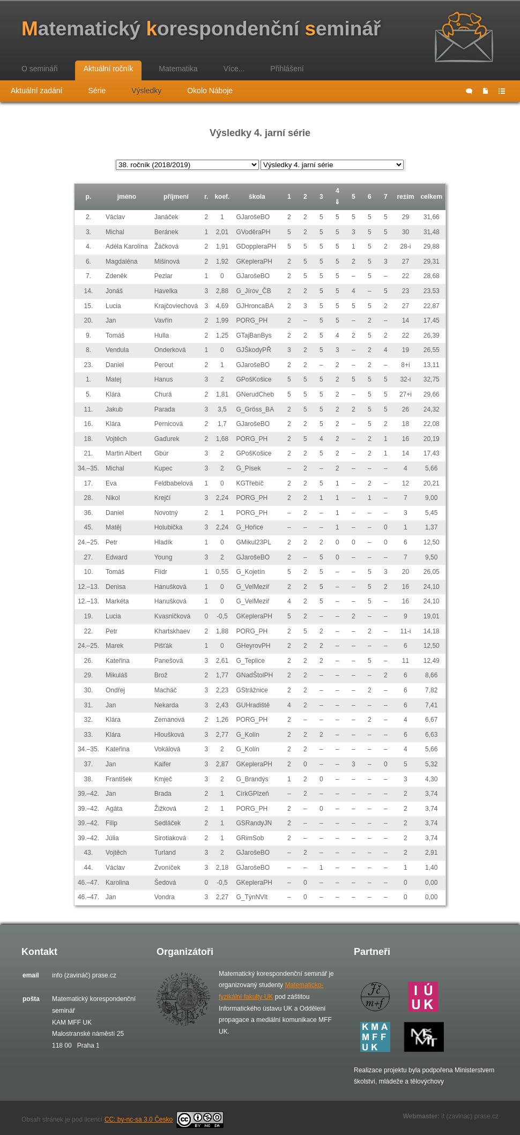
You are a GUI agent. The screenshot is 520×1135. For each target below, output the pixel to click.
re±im (405, 196)
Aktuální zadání (37, 90)
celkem (431, 196)
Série (97, 90)
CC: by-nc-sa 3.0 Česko (164, 1119)
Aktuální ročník (108, 68)
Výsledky (146, 90)
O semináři (39, 68)
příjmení (176, 196)
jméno (126, 196)
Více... (234, 68)
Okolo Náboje (210, 90)
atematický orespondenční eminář (201, 29)
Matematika (178, 68)
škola (257, 196)
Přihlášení (286, 68)
